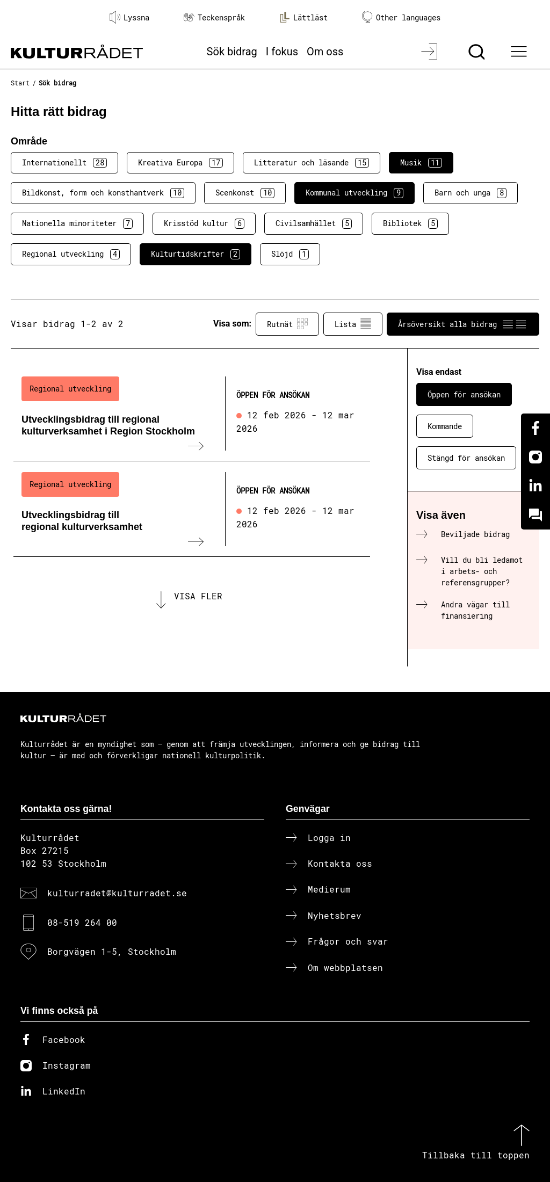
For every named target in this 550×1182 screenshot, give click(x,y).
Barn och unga (470, 192)
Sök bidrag (232, 51)
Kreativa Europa (180, 162)
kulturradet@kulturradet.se (117, 892)
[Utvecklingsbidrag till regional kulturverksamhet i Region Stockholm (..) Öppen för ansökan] (192, 413)
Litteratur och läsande (311, 162)
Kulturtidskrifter (195, 254)
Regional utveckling (71, 254)
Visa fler (198, 595)
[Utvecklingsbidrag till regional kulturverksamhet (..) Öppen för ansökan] (192, 509)
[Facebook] (535, 428)
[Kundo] (535, 515)
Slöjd (290, 254)
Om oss (325, 51)
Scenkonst (244, 192)
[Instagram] (535, 457)
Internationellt (64, 162)
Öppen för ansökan (464, 394)
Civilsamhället (314, 223)
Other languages (401, 17)
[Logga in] (430, 51)
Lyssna (129, 17)
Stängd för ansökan (466, 458)
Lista (353, 323)
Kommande (445, 426)
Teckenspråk (214, 17)
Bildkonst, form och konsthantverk (103, 192)
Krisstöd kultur (204, 223)
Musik (421, 162)
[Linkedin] (535, 486)
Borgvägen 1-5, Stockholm (111, 951)
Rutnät (287, 323)
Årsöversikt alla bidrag (463, 323)
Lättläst (303, 17)
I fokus (282, 51)
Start (20, 82)
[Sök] (477, 51)
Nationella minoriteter (77, 223)
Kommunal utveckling (354, 192)
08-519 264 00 (82, 922)
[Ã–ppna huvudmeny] (520, 51)
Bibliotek (410, 223)
